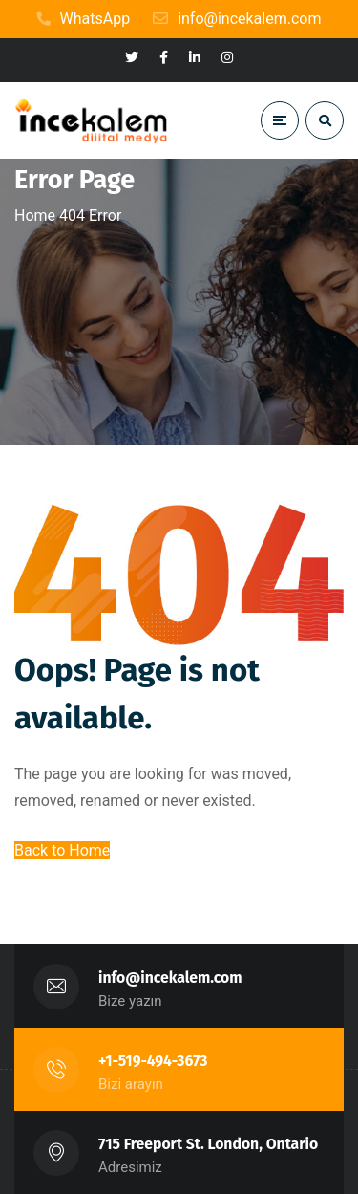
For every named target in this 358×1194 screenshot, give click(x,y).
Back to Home (62, 850)
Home (34, 215)
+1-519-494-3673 (152, 1061)
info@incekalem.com (170, 977)
